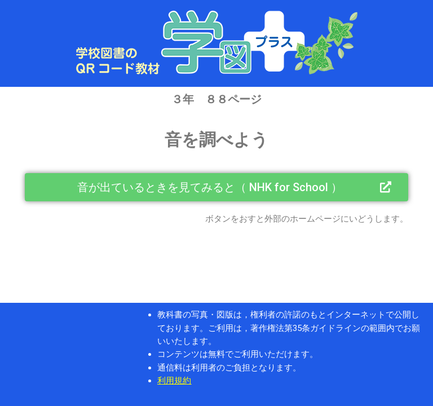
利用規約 (174, 381)
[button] (216, 187)
